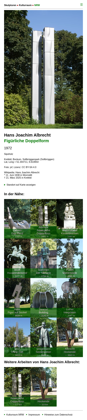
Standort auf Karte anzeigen (21, 185)
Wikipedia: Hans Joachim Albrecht (21, 172)
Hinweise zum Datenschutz (58, 414)
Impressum (34, 414)
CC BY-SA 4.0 (29, 167)
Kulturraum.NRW (15, 414)
